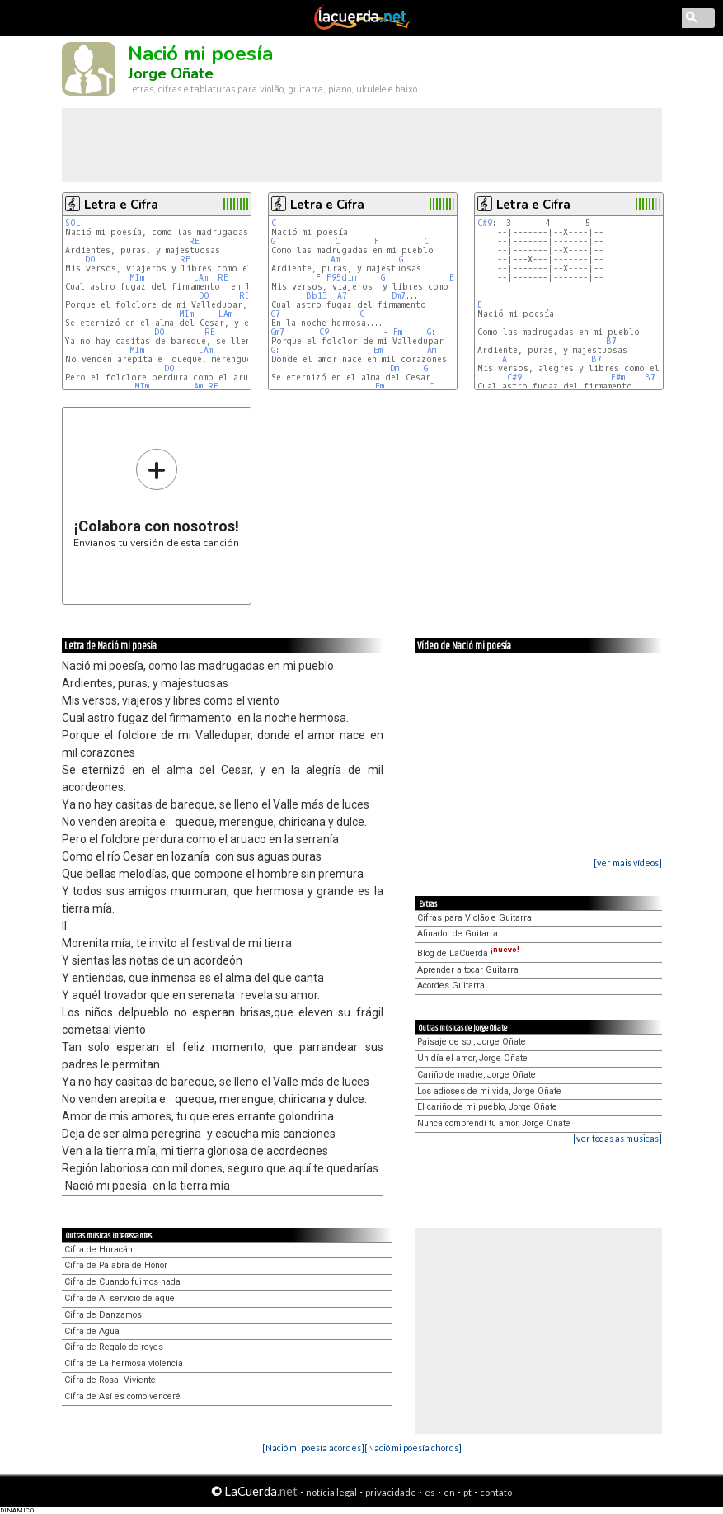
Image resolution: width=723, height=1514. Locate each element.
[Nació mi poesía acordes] (313, 1447)
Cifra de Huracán (98, 1249)
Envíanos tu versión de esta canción (156, 497)
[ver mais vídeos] (628, 862)
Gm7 (277, 332)
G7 (275, 314)
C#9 (484, 223)
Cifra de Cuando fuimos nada (122, 1281)
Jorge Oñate (171, 73)
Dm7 (399, 295)
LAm (201, 277)
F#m (618, 377)
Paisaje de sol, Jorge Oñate (471, 1041)
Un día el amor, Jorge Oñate (472, 1058)
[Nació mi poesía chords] (413, 1447)
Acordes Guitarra (451, 985)
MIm (136, 277)
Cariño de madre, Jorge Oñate (476, 1074)
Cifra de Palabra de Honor (115, 1265)
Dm (394, 368)
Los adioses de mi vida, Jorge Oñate (489, 1091)
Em (453, 277)
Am (335, 259)
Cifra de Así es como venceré (122, 1396)
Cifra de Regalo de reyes (113, 1347)
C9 (324, 332)
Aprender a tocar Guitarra (468, 970)
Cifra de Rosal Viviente (110, 1380)
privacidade (390, 1492)
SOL (73, 223)
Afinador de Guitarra (457, 933)
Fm (397, 332)
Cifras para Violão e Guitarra (474, 918)
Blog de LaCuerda (468, 953)
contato (496, 1492)
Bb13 (316, 295)
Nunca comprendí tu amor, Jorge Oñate (493, 1123)
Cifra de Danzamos (103, 1314)
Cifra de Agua (92, 1331)
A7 (342, 295)
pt (467, 1492)
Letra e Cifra (121, 204)
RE (194, 241)
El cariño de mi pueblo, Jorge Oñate (487, 1106)
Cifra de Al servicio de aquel (120, 1298)
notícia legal (331, 1492)
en (449, 1492)
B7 (611, 341)
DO (90, 259)
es (430, 1492)
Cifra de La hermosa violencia (123, 1363)
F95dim (341, 277)
